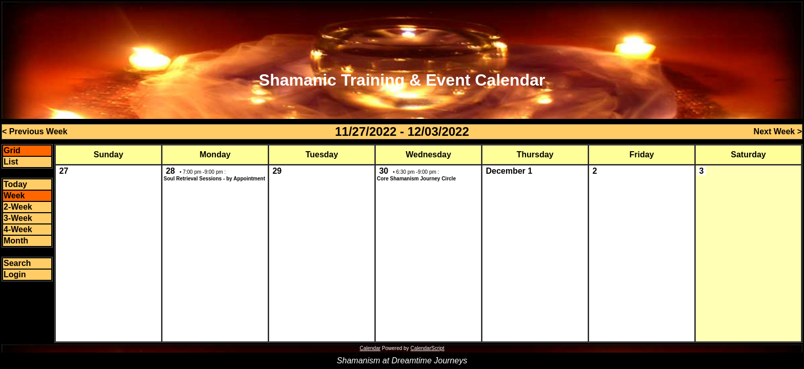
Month (16, 240)
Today (15, 184)
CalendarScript (427, 348)
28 (170, 171)
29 (277, 171)
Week (14, 195)
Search (17, 263)
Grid (12, 150)
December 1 (509, 171)
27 (63, 171)
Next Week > (778, 131)
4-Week (18, 229)
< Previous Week (34, 131)
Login (15, 274)
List (11, 161)
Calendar (369, 348)
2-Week (18, 206)
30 (383, 171)
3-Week (18, 218)
